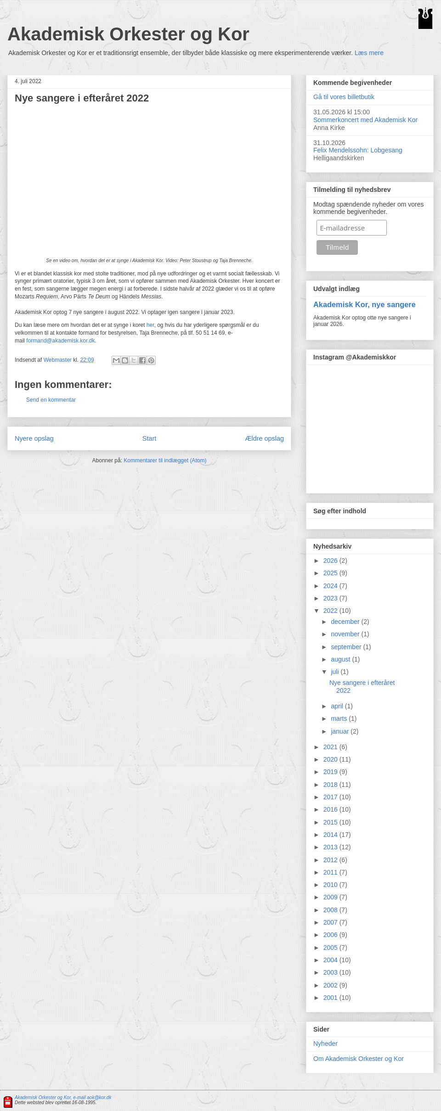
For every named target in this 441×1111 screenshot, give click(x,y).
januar (341, 731)
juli (335, 671)
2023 (331, 598)
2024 (331, 585)
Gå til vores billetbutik (343, 97)
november (346, 634)
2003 (331, 972)
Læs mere (369, 52)
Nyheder (325, 1043)
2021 (331, 747)
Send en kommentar (51, 400)
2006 (331, 934)
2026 (331, 560)
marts (340, 718)
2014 (331, 834)
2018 (331, 784)
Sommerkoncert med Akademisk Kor (365, 119)
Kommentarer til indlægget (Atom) (165, 460)
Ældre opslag (264, 438)
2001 (331, 997)
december (346, 621)
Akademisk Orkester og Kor (128, 34)
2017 (331, 797)
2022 (331, 610)
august (341, 659)
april (338, 706)
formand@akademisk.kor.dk (60, 340)
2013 (331, 847)
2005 (331, 947)
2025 (331, 573)
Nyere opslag (34, 438)
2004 (331, 960)
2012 (331, 860)
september (347, 647)
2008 (331, 910)
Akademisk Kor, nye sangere (364, 304)
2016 (331, 809)
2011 (331, 872)
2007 (331, 922)
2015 (331, 822)
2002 (331, 985)
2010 (331, 884)
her (150, 325)
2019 (331, 771)
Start (149, 438)
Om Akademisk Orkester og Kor (358, 1058)
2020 (331, 759)
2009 (331, 897)
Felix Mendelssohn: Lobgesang (357, 150)
